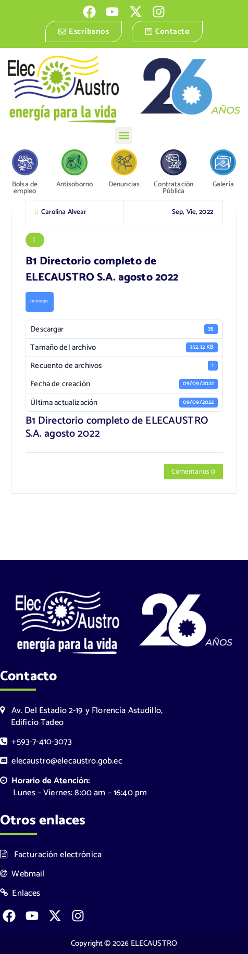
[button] (123, 135)
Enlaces (20, 893)
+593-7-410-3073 (36, 742)
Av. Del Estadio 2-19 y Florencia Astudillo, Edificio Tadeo (81, 717)
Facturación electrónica (51, 855)
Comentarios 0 (193, 474)
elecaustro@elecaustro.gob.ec (61, 761)
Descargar (39, 304)
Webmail (22, 874)
